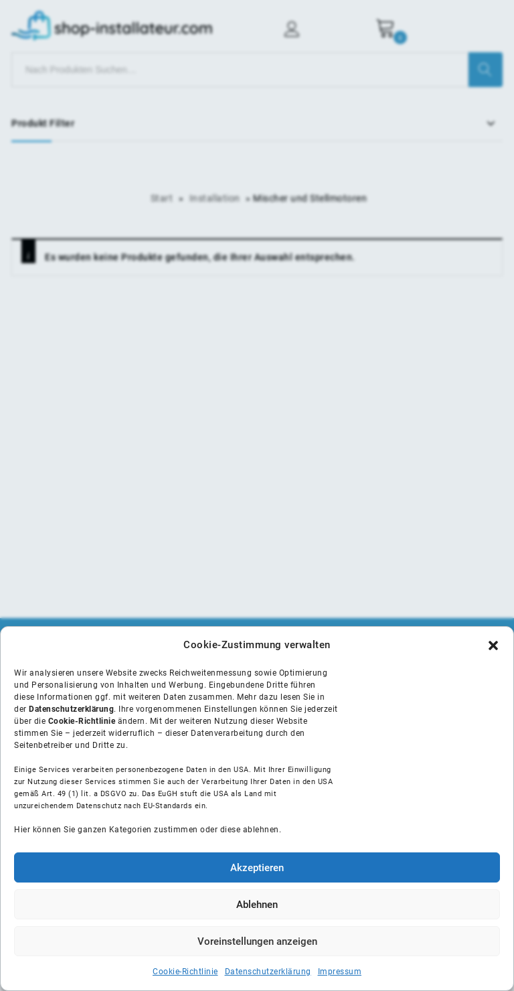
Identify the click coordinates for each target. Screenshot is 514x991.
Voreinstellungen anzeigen (257, 941)
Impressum (340, 971)
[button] (493, 645)
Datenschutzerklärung (268, 971)
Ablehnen (257, 905)
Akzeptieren (257, 868)
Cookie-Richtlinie (185, 971)
